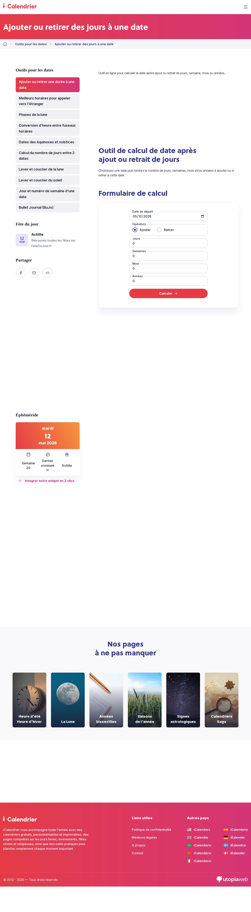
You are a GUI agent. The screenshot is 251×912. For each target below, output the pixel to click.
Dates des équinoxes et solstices (46, 142)
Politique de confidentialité (151, 830)
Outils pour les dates (31, 44)
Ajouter (145, 230)
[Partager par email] (34, 273)
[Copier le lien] (47, 273)
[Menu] (245, 7)
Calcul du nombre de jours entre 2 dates (47, 156)
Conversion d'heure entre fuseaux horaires (47, 128)
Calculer (168, 293)
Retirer (169, 230)
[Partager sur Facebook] (21, 273)
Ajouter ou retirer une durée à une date (47, 85)
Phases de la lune (33, 115)
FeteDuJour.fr (41, 246)
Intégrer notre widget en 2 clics (47, 481)
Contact (137, 853)
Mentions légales (144, 837)
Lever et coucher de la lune (41, 169)
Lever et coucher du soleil (40, 180)
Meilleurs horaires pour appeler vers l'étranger (44, 101)
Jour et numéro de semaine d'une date (47, 194)
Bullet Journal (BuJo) (36, 207)
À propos (139, 845)
